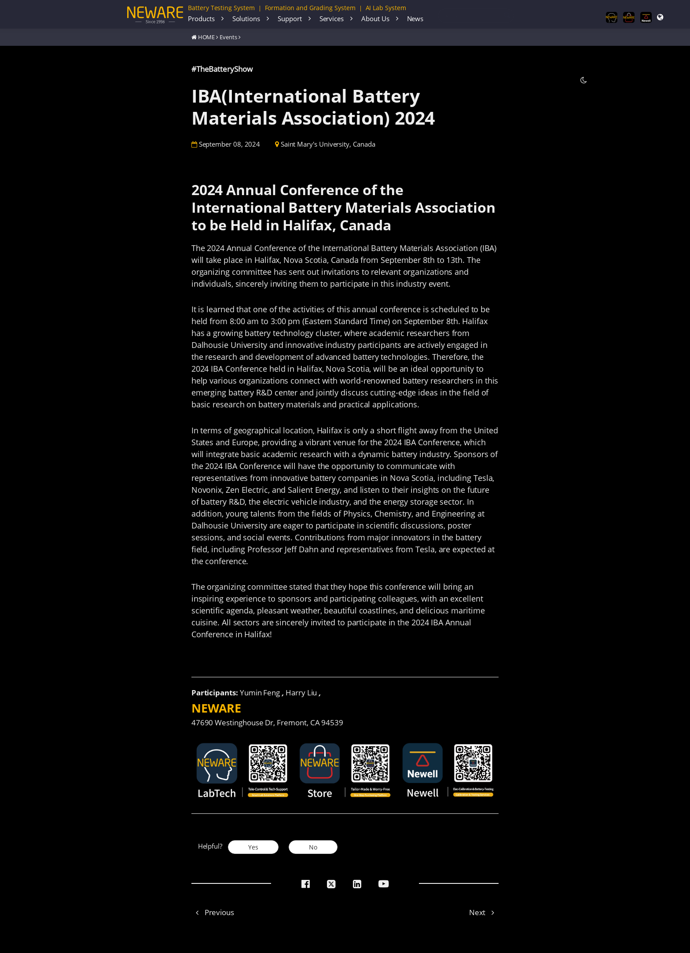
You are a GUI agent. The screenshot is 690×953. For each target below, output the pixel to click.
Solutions (246, 18)
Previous (212, 912)
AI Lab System (386, 8)
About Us (375, 18)
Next (484, 912)
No (313, 847)
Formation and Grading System (310, 8)
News (415, 18)
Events (228, 37)
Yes (253, 847)
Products (201, 18)
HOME (206, 37)
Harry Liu (301, 692)
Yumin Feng (260, 692)
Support (290, 18)
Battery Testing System (221, 8)
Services (331, 18)
